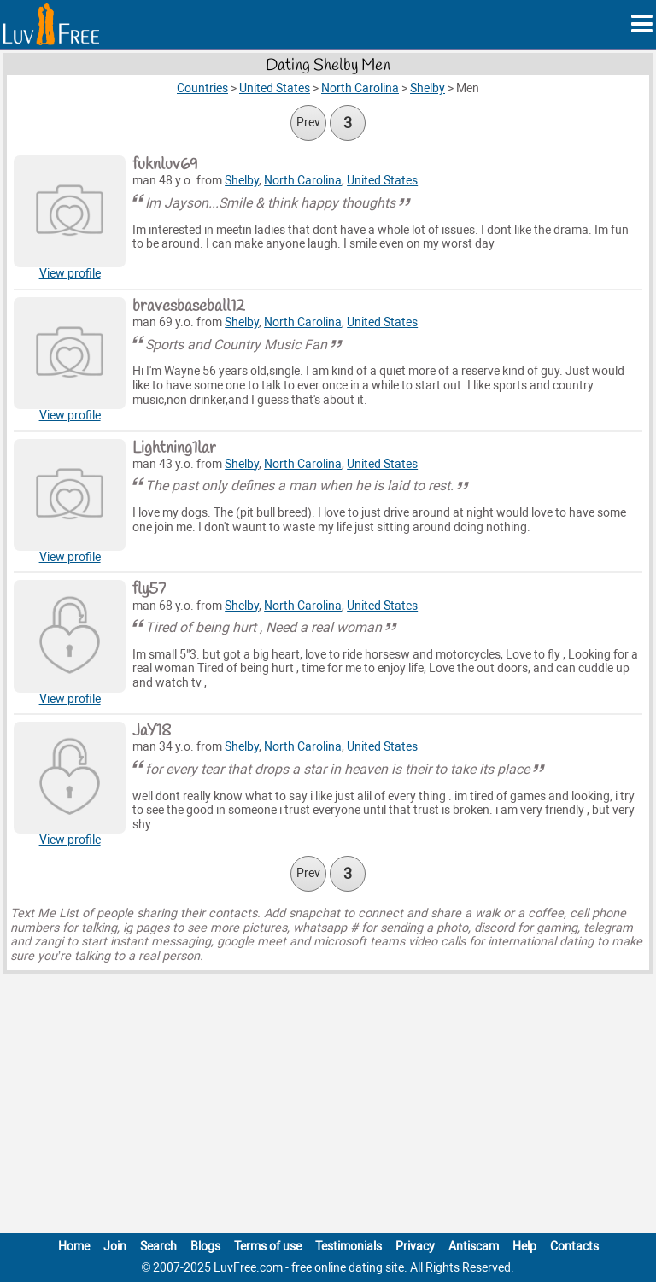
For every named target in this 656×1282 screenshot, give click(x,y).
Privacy (415, 1246)
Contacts (574, 1246)
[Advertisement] (328, 1106)
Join (114, 1246)
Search (158, 1246)
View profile (70, 273)
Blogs (205, 1246)
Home (74, 1246)
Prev (308, 122)
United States (382, 180)
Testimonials (348, 1246)
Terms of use (268, 1246)
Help (524, 1246)
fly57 (149, 589)
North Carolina (303, 180)
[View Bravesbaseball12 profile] (70, 353)
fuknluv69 (165, 165)
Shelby (242, 180)
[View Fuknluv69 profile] (70, 211)
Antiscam (473, 1246)
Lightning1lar (174, 448)
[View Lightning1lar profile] (70, 495)
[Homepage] (51, 24)
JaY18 (151, 731)
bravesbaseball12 (188, 307)
